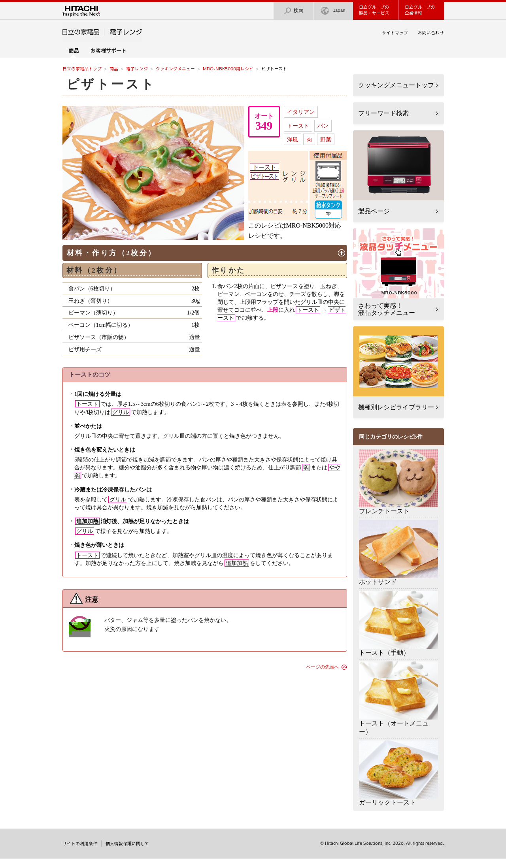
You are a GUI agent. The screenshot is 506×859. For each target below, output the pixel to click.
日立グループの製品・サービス (374, 10)
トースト (298, 125)
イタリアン (301, 112)
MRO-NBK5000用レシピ (228, 69)
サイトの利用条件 (79, 843)
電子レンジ (137, 69)
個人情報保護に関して (127, 843)
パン (323, 125)
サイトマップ (395, 33)
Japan (333, 11)
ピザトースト (111, 84)
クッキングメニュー (175, 69)
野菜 (325, 139)
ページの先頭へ (322, 667)
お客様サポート (108, 50)
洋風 (292, 139)
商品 (114, 69)
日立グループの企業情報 (420, 10)
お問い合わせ (431, 33)
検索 (293, 11)
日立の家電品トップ (82, 69)
